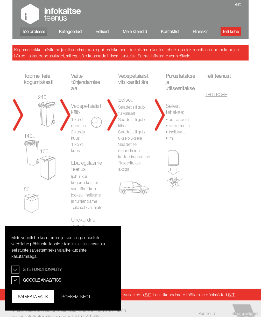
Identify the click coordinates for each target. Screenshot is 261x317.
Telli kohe (230, 31)
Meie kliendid (135, 31)
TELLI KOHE (216, 94)
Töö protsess (33, 31)
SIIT (147, 294)
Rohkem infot (76, 296)
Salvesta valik (33, 296)
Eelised (102, 31)
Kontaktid (170, 31)
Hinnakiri (200, 31)
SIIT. (231, 294)
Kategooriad (70, 31)
